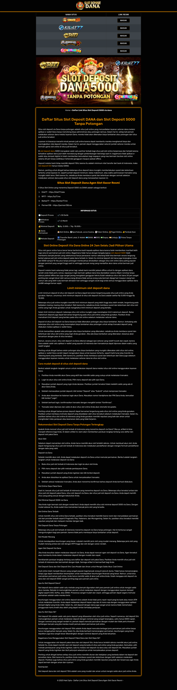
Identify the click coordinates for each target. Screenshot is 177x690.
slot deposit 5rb (44, 166)
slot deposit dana (47, 151)
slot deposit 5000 (118, 253)
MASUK (123, 20)
